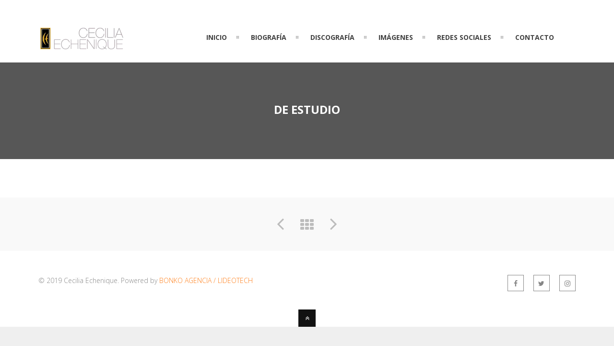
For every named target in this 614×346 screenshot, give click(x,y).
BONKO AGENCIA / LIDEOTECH (206, 280)
